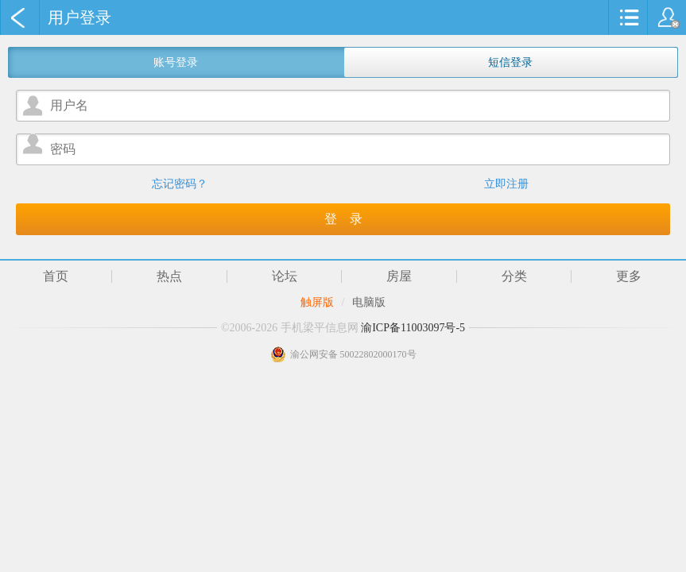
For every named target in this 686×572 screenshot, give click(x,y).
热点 (169, 276)
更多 (628, 276)
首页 (55, 276)
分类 (514, 276)
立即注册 (506, 184)
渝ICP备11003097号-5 (413, 328)
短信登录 (510, 62)
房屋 (399, 276)
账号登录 (175, 62)
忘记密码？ (179, 184)
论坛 (284, 276)
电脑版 (369, 302)
